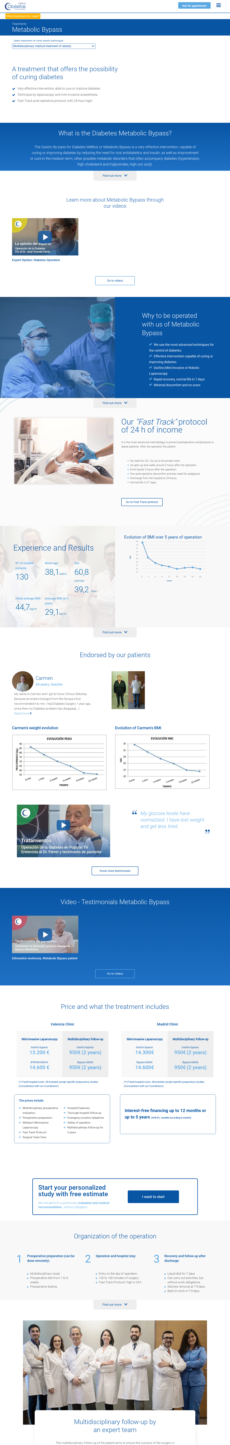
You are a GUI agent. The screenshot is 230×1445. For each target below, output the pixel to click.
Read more (21, 713)
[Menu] (218, 5)
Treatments (19, 24)
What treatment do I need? (23, 16)
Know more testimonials (115, 871)
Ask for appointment (194, 5)
